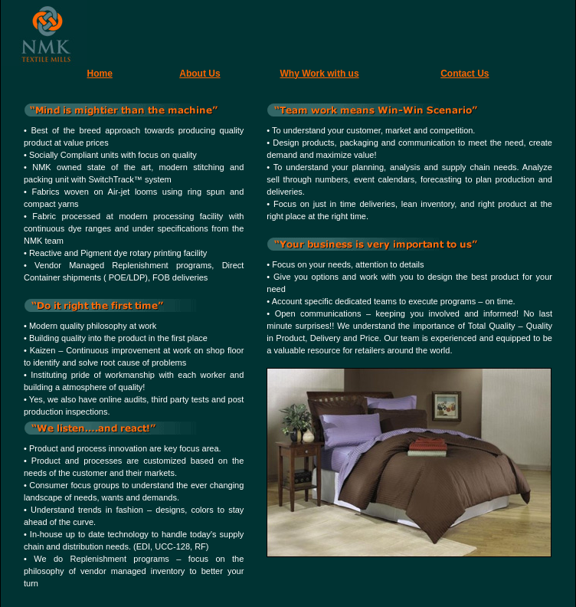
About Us (199, 73)
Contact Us (464, 73)
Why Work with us (319, 73)
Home (100, 73)
